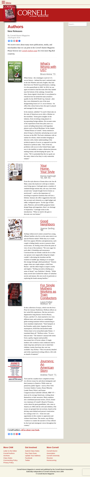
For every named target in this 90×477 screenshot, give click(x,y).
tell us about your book (30, 430)
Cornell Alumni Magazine (20, 36)
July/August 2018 (14, 37)
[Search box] (77, 24)
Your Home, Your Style (47, 169)
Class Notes (7, 458)
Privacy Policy (8, 462)
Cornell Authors (9, 453)
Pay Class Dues (31, 453)
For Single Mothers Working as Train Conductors (48, 292)
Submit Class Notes (32, 451)
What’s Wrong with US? (48, 67)
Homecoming (51, 460)
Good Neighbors (47, 223)
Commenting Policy (10, 460)
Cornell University (53, 456)
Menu (8, 3)
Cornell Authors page (29, 51)
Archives (6, 456)
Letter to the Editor (10, 451)
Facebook (28, 458)
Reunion (50, 458)
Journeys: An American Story (47, 366)
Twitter (27, 460)
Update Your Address (32, 456)
